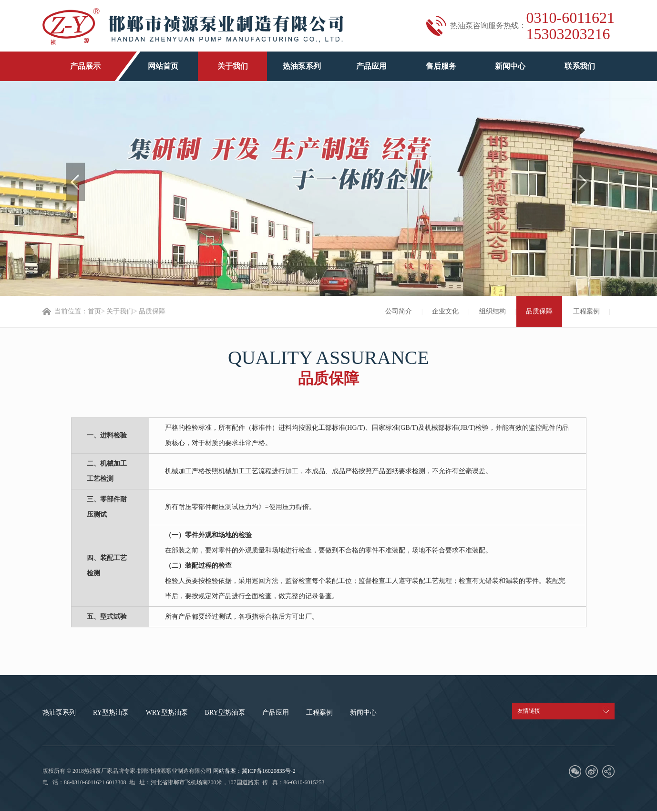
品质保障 (539, 311)
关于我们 (232, 66)
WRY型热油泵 (167, 712)
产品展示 (85, 66)
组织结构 (492, 311)
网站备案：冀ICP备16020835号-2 (254, 771)
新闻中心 (510, 66)
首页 (94, 311)
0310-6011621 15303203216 (570, 26)
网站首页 (163, 66)
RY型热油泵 (111, 712)
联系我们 (580, 66)
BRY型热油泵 (225, 712)
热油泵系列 (302, 66)
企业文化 (445, 311)
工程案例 (586, 311)
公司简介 (398, 311)
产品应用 (371, 66)
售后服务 (441, 66)
